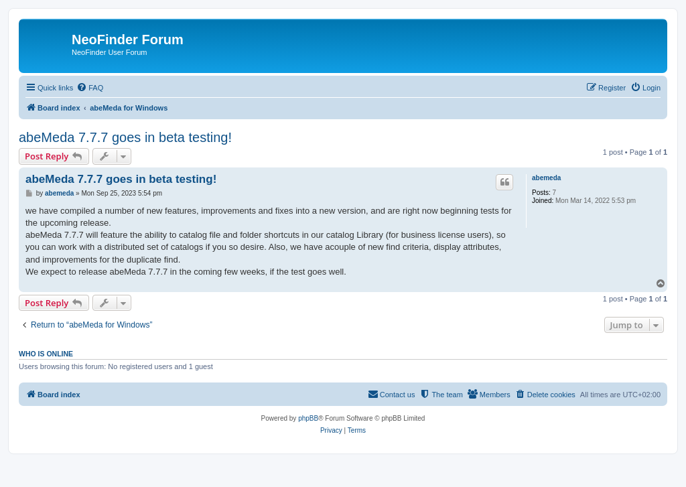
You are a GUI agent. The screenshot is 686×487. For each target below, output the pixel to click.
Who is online (46, 354)
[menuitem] (89, 88)
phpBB (308, 418)
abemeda (546, 178)
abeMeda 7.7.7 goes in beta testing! (125, 137)
